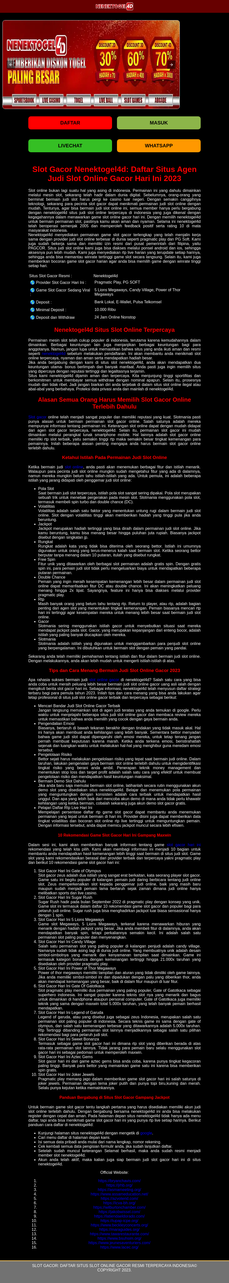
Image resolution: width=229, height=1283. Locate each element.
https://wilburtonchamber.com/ (119, 1207)
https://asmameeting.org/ (119, 1190)
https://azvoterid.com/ (119, 1198)
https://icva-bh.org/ (119, 1203)
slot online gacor (104, 680)
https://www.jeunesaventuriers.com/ (119, 1243)
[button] (11, 65)
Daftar (70, 122)
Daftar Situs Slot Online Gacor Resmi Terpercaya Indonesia (127, 1266)
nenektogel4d (53, 353)
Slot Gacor (45, 1266)
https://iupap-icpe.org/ (119, 1221)
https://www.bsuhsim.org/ (119, 1238)
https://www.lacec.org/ (119, 1247)
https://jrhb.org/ (119, 1185)
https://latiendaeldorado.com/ (119, 1216)
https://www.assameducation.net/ (119, 1194)
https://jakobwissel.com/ (119, 1212)
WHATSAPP (159, 145)
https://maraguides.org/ (119, 1229)
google (146, 1133)
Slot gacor (37, 417)
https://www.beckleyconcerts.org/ (119, 1225)
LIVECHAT (70, 145)
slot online (74, 467)
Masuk (159, 122)
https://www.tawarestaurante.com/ (119, 1234)
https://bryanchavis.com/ (119, 1181)
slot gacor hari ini (184, 845)
